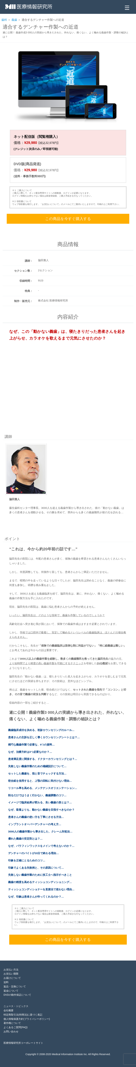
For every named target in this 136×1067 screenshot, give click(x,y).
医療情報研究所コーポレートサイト (23, 1042)
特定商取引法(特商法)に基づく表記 (23, 1014)
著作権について (12, 1023)
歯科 (4, 19)
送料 (6, 982)
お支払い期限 (11, 973)
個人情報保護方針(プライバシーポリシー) (27, 1019)
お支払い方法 (11, 969)
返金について (11, 990)
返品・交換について (15, 986)
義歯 (14, 19)
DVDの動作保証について (17, 994)
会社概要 (8, 1010)
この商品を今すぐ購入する (68, 219)
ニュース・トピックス (16, 1006)
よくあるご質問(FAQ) (15, 1027)
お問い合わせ (11, 1031)
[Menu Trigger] (127, 7)
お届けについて (12, 978)
